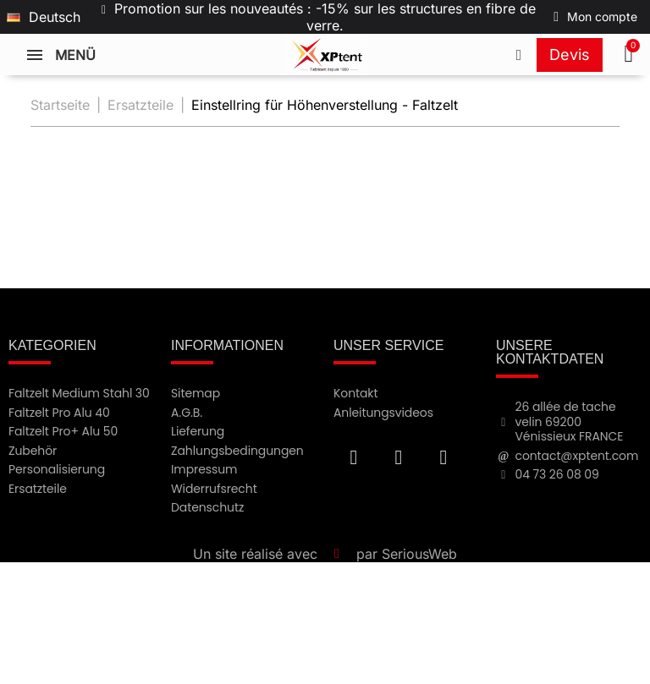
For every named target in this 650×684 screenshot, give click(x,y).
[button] (631, 55)
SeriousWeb (419, 553)
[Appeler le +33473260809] (518, 55)
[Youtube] (398, 457)
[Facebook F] (353, 457)
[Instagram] (443, 457)
